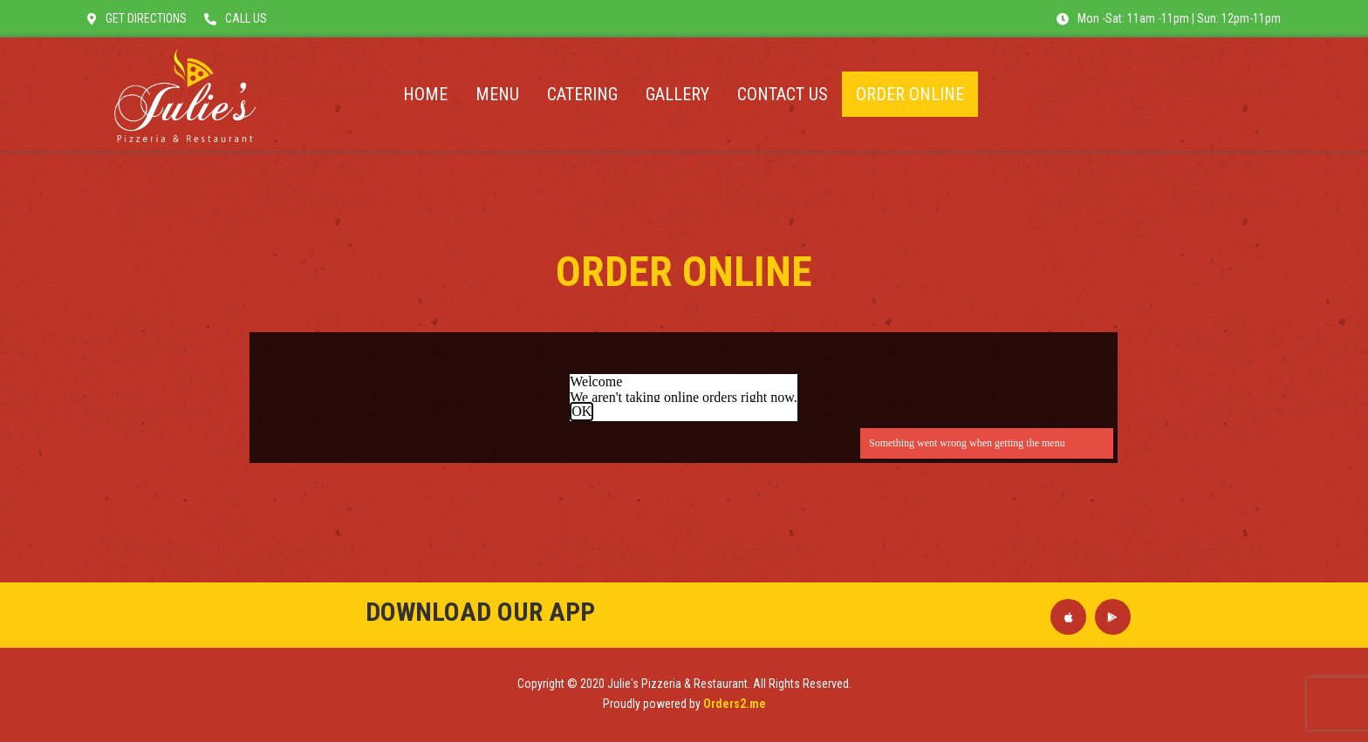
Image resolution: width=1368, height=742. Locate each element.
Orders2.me (734, 704)
